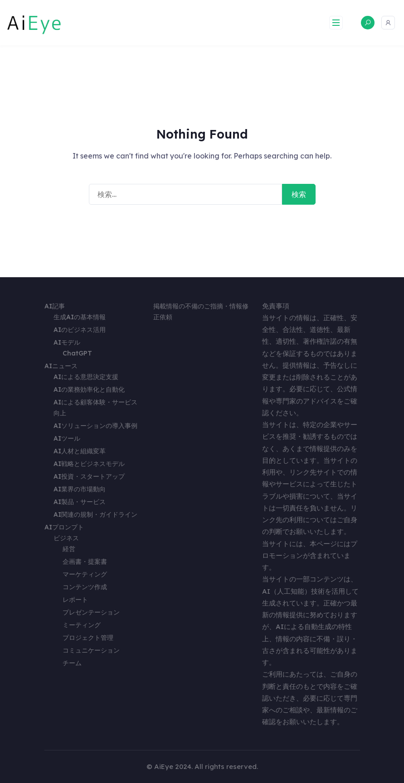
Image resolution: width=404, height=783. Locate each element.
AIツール (67, 438)
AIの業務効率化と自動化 (89, 389)
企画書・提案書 (85, 561)
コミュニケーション (91, 650)
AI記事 (54, 306)
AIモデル (67, 342)
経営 (69, 549)
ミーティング (82, 625)
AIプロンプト (64, 527)
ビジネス (66, 538)
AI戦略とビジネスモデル (89, 464)
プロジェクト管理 (88, 638)
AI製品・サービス (80, 502)
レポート (75, 600)
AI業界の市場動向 (80, 489)
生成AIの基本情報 (80, 317)
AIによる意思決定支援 (86, 377)
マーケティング (85, 574)
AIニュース (61, 366)
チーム (72, 663)
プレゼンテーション (91, 612)
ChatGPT (77, 353)
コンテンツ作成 (85, 587)
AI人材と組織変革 (80, 451)
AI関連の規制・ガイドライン (95, 514)
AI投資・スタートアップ (89, 476)
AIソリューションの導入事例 (95, 426)
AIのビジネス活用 (80, 330)
